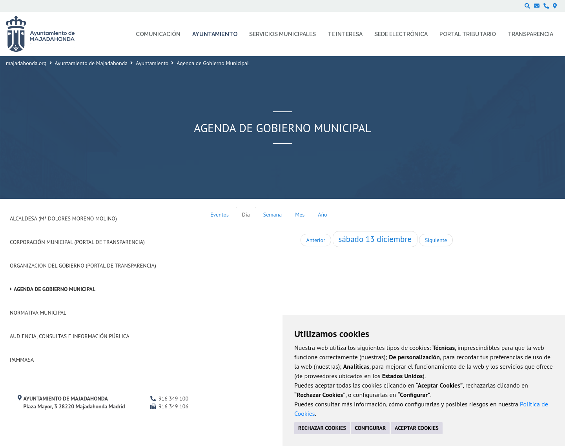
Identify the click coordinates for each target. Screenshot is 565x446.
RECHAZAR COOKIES (322, 427)
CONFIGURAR (370, 427)
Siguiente (436, 240)
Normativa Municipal (38, 312)
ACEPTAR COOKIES (417, 427)
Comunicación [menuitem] (158, 34)
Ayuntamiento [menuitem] (214, 34)
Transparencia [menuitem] (530, 34)
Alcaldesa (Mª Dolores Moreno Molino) (63, 218)
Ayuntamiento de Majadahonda (91, 63)
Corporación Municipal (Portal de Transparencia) (77, 242)
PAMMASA (22, 359)
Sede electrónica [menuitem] (401, 34)
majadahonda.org (26, 63)
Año (322, 214)
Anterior (315, 240)
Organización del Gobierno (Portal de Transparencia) (83, 265)
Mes (299, 214)
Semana (272, 214)
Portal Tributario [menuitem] (467, 34)
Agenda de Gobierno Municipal (54, 289)
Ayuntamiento (152, 63)
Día (246, 214)
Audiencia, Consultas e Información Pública (69, 336)
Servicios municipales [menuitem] (282, 34)
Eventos (219, 214)
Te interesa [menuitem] (345, 34)
